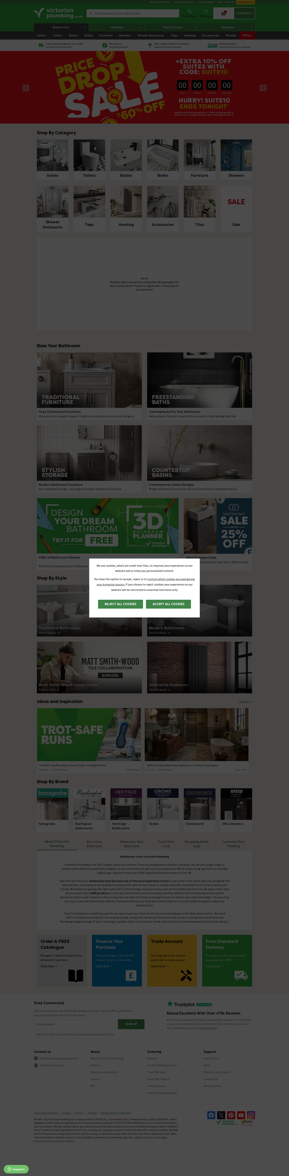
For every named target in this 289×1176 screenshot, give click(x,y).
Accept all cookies (168, 604)
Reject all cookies (120, 604)
